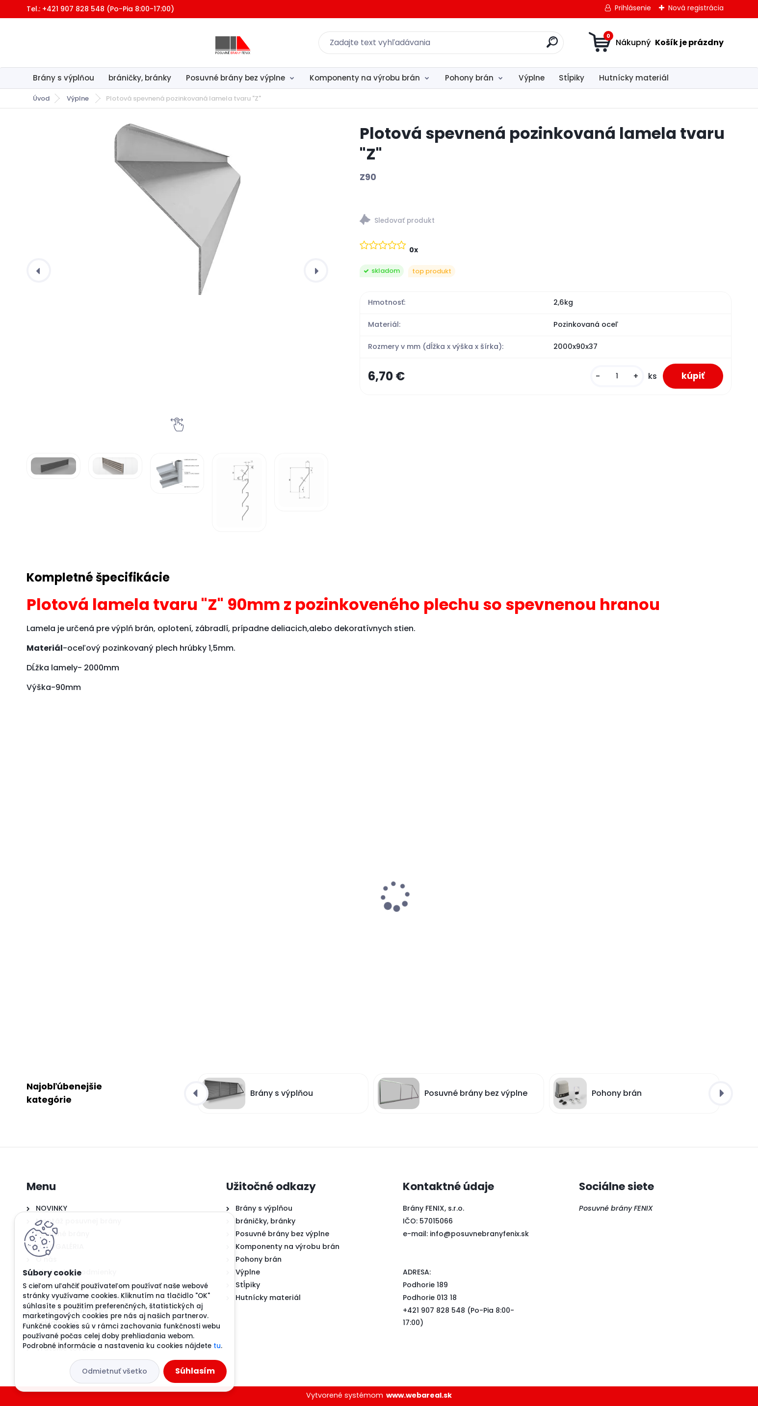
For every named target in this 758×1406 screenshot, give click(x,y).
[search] (474, 45)
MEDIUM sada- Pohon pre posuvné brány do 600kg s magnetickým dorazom (109, 913)
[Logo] (86, 42)
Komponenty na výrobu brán (365, 78)
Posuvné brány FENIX (616, 1208)
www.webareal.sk (419, 1395)
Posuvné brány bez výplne (235, 78)
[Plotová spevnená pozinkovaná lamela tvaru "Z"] (177, 209)
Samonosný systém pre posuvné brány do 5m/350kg (286, 912)
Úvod (41, 98)
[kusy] (615, 377)
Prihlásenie (633, 8)
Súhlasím (195, 1371)
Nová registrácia (696, 8)
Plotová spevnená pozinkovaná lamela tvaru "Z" (464, 913)
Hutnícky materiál (634, 78)
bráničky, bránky (139, 78)
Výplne (532, 78)
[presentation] (38, 270)
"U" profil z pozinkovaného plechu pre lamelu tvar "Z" (637, 910)
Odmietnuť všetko (114, 1371)
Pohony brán (469, 78)
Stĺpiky (571, 78)
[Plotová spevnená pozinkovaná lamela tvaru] (53, 466)
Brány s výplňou (63, 78)
